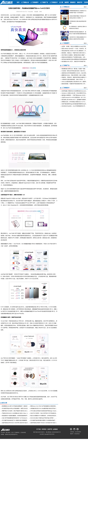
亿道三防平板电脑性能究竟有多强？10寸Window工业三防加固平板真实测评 (21, 418)
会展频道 (55, 429)
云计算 (61, 2)
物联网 (67, 2)
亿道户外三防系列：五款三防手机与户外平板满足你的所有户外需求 (47, 413)
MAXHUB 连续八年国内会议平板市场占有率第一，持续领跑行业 (46, 418)
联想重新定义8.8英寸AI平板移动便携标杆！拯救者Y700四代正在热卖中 (19, 406)
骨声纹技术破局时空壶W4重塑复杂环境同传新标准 (74, 59)
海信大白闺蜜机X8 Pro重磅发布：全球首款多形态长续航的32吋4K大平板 (48, 415)
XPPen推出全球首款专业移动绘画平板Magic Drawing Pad (44, 410)
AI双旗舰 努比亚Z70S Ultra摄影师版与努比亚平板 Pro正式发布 (45, 408)
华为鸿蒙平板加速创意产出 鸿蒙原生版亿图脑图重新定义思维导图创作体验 (20, 420)
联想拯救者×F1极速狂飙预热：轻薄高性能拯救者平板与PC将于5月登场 (19, 415)
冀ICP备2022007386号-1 (39, 432)
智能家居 (72, 2)
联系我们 (44, 429)
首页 (18, 2)
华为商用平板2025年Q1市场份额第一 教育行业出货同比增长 (17, 408)
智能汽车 (79, 2)
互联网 (86, 2)
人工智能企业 (25, 2)
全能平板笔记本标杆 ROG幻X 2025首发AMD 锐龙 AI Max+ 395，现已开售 (48, 422)
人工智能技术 (54, 2)
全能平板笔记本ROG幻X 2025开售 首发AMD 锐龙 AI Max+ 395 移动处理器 (20, 422)
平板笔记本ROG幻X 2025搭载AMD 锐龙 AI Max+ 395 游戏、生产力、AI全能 (21, 413)
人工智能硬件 (34, 2)
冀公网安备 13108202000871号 (53, 432)
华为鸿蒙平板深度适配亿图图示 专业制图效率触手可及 (43, 420)
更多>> (85, 6)
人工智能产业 (44, 2)
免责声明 (49, 429)
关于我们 (38, 429)
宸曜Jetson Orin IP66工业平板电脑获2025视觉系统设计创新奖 (45, 406)
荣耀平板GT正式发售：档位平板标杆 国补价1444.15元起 (16, 410)
